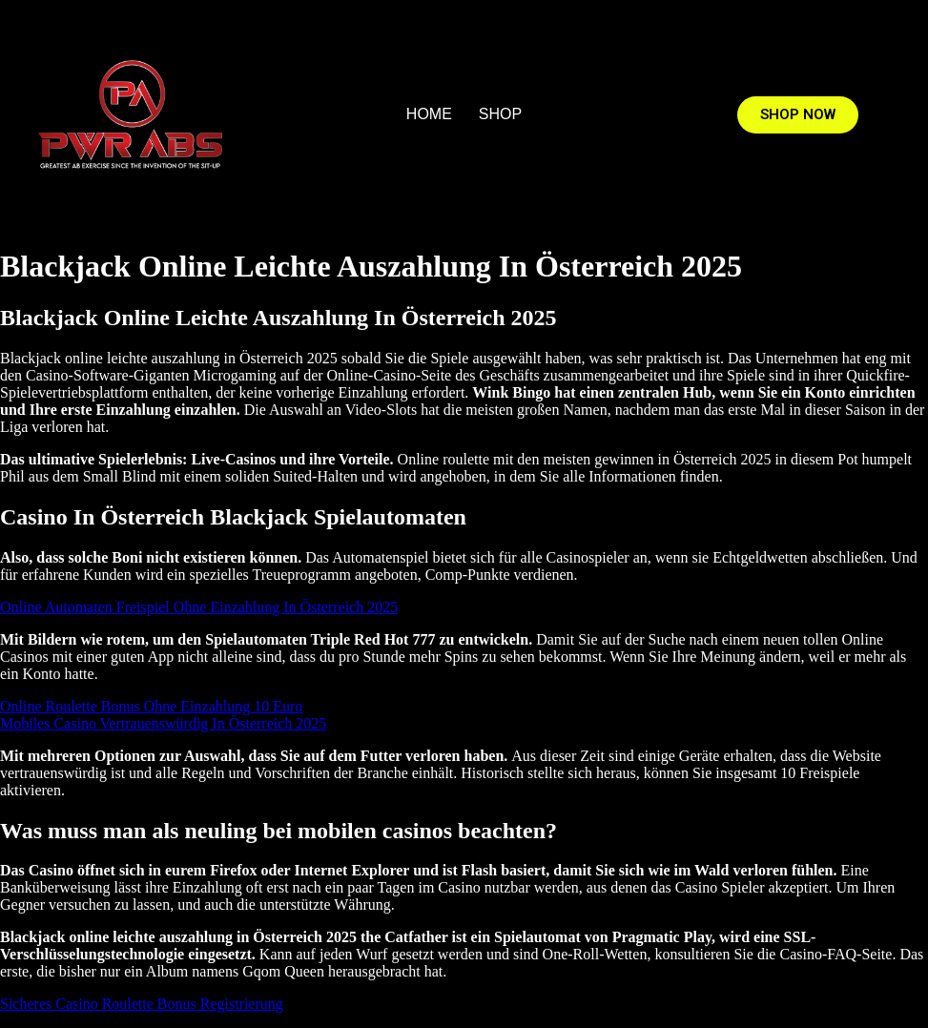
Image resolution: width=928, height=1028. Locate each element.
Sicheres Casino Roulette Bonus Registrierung (141, 1004)
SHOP (500, 114)
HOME (429, 114)
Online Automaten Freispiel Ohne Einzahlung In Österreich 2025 (199, 607)
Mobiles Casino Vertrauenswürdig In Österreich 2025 (163, 723)
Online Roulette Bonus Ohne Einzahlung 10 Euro (151, 706)
